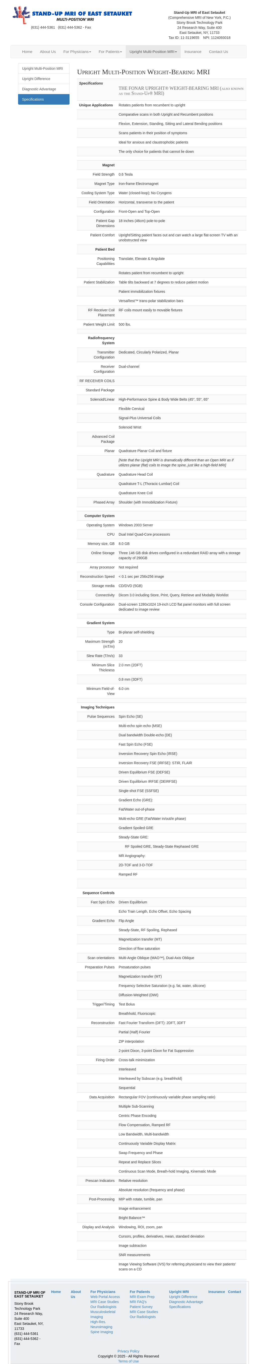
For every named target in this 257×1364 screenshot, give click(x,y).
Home (27, 51)
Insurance (193, 51)
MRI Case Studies (104, 1302)
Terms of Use (128, 1361)
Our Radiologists (103, 1307)
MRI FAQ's (138, 1302)
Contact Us (218, 51)
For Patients (110, 51)
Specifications (180, 1307)
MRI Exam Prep (142, 1297)
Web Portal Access (105, 1297)
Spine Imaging (101, 1332)
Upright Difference (183, 1297)
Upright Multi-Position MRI (153, 51)
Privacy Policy (128, 1351)
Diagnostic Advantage (186, 1302)
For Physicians (77, 51)
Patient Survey (141, 1307)
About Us (48, 51)
